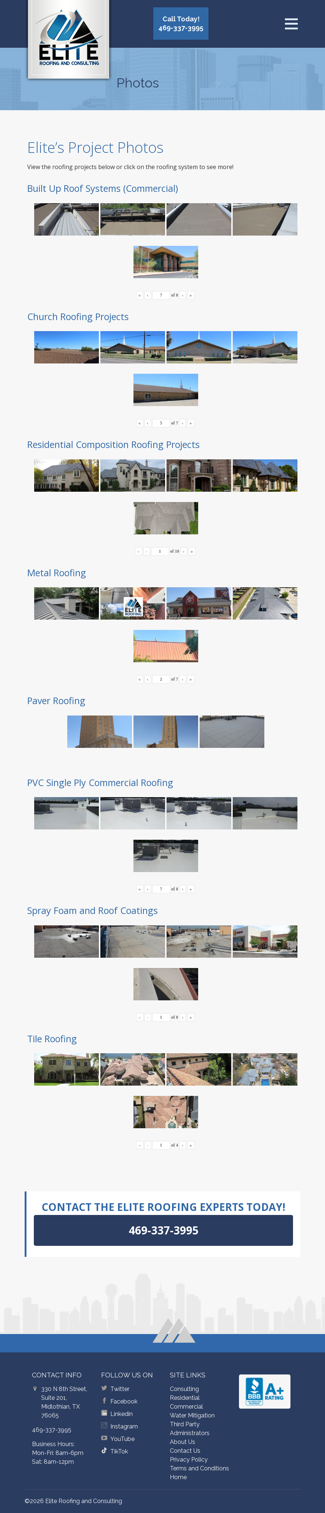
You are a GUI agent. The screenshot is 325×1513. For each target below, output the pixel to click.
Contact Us (185, 1450)
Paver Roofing (56, 700)
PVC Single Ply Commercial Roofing (100, 782)
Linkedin (121, 1413)
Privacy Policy (189, 1459)
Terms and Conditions (199, 1468)
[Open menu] (291, 24)
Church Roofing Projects (78, 316)
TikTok (119, 1451)
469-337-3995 (51, 1429)
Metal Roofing (56, 572)
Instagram (124, 1426)
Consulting (184, 1388)
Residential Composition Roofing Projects (113, 444)
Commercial (186, 1406)
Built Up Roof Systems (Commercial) (102, 188)
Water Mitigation (192, 1415)
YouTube (122, 1438)
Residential (185, 1397)
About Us (182, 1441)
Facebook (124, 1401)
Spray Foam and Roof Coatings (92, 910)
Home (178, 1477)
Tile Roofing (52, 1038)
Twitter (119, 1388)
